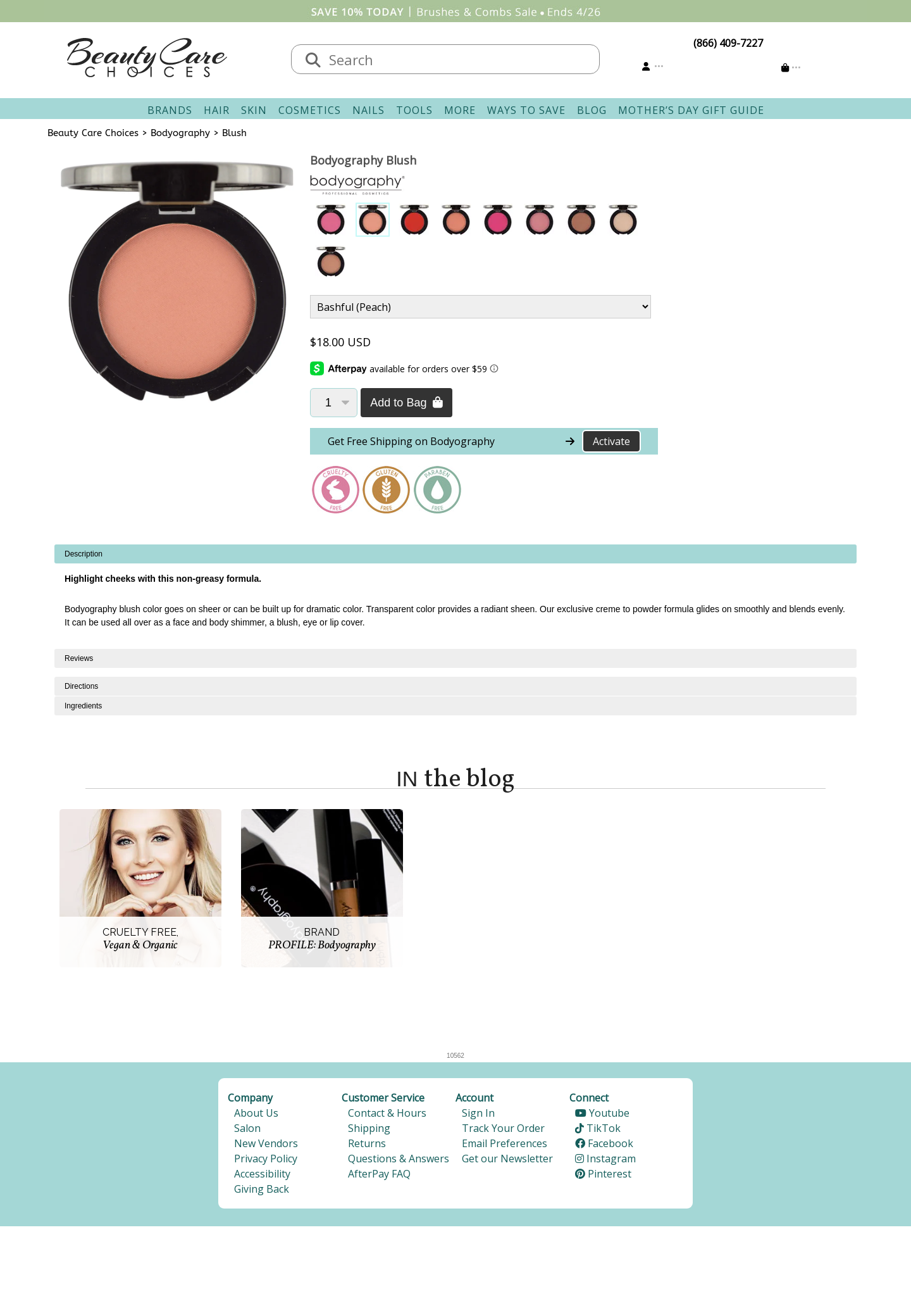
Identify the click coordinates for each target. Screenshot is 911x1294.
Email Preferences (504, 1143)
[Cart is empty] (791, 67)
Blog (592, 110)
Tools (414, 110)
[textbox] (458, 59)
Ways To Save (526, 110)
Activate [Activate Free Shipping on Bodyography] (611, 441)
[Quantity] (333, 402)
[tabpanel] (455, 596)
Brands (169, 110)
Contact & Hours (387, 1113)
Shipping (369, 1128)
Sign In (478, 1113)
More (460, 110)
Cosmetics (309, 110)
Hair (217, 110)
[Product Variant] (480, 306)
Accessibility (262, 1174)
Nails (368, 110)
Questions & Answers (398, 1158)
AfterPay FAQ (379, 1174)
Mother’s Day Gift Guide (691, 110)
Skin (254, 110)
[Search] (313, 60)
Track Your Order (503, 1128)
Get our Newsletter (507, 1158)
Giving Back (261, 1189)
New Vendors (266, 1143)
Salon (247, 1128)
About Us (256, 1113)
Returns (367, 1143)
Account (474, 1098)
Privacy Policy (265, 1158)
